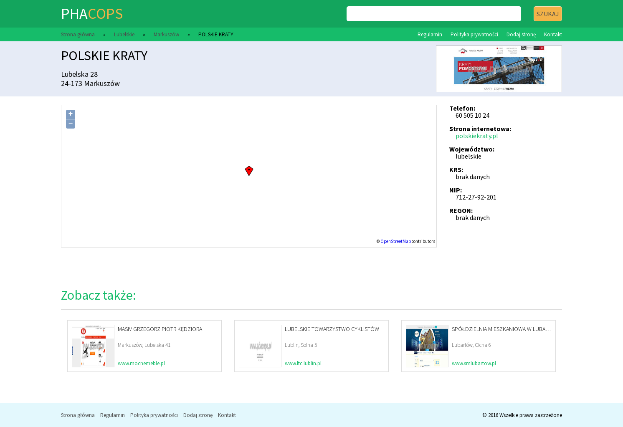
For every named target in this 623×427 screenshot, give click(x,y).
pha (92, 13)
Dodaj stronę (521, 34)
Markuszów (166, 34)
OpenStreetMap (395, 241)
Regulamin (430, 34)
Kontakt (553, 34)
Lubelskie (124, 34)
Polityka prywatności (474, 34)
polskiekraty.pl (477, 135)
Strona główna (78, 34)
